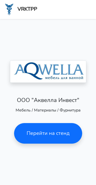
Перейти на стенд (48, 133)
